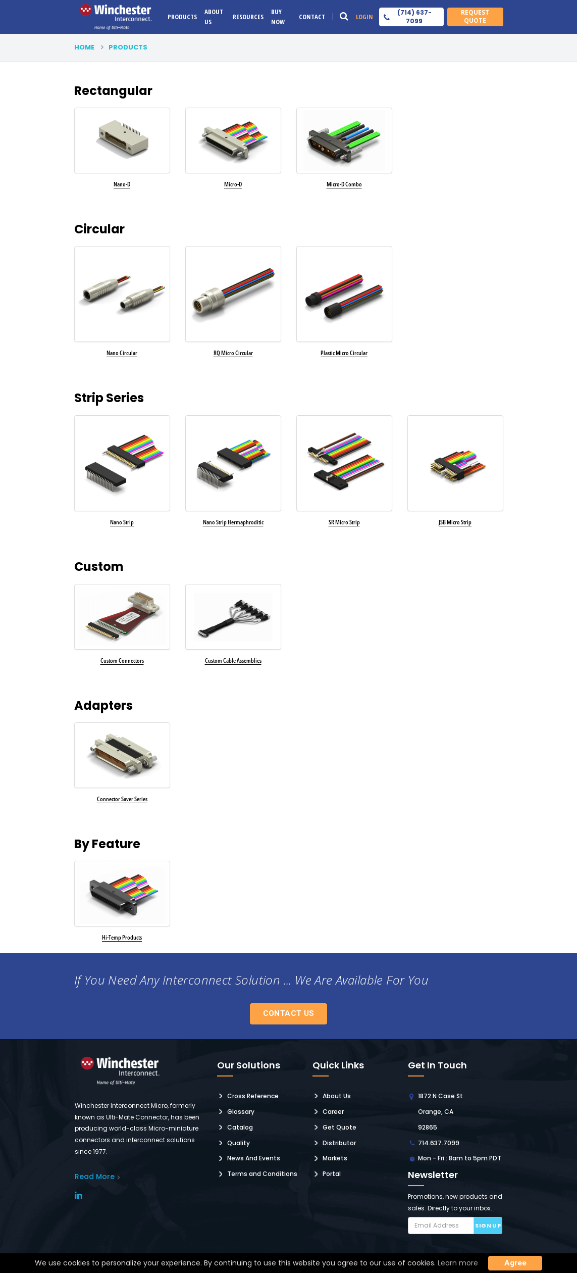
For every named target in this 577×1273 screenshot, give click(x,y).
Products (182, 16)
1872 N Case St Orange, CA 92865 (440, 1112)
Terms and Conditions (262, 1173)
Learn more (458, 1263)
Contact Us (288, 1013)
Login (364, 16)
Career (333, 1111)
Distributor (339, 1143)
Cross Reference (253, 1096)
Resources (248, 16)
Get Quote (339, 1127)
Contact (312, 16)
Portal (332, 1173)
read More (95, 1176)
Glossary (240, 1111)
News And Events (253, 1158)
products (128, 47)
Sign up (488, 1225)
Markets (335, 1158)
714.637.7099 (438, 1143)
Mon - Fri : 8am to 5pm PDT (459, 1158)
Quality (238, 1143)
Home (84, 47)
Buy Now (278, 16)
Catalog (240, 1127)
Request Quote (475, 16)
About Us (213, 16)
